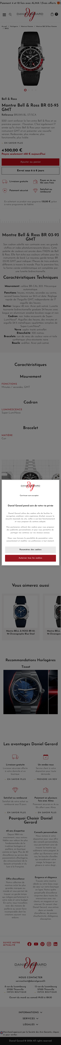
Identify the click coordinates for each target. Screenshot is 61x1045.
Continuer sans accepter (29, 495)
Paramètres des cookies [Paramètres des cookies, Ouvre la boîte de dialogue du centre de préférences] (31, 550)
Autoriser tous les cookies (30, 558)
